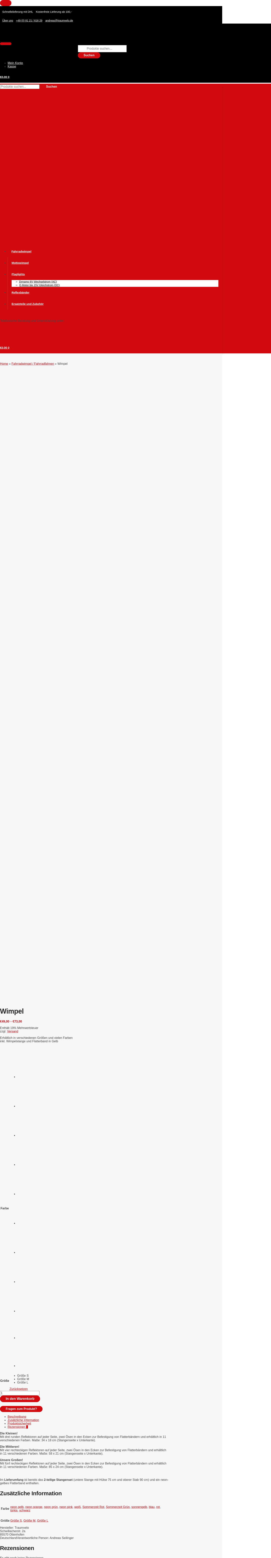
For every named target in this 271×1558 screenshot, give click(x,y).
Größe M (29, 914)
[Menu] (5, 43)
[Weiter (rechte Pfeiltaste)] (18, 1556)
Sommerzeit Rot (93, 900)
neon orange (33, 900)
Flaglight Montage (20, 1313)
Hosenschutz (16, 1466)
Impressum (6, 1509)
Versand (12, 425)
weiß (77, 900)
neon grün (51, 900)
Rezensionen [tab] (18, 820)
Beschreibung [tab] (17, 810)
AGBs (3, 1491)
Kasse (12, 66)
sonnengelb (139, 900)
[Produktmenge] (20, 787)
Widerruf (5, 1488)
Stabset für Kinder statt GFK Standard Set (36, 1228)
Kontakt (4, 1485)
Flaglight (13, 1462)
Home (4, 363)
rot (158, 900)
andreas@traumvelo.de (16, 337)
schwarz (24, 904)
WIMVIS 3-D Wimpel (21, 1042)
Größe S (16, 914)
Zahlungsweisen (9, 1503)
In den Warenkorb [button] (26, 1066)
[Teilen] (30, 1552)
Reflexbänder (17, 1472)
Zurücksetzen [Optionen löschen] (18, 782)
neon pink (66, 900)
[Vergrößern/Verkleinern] (5, 1552)
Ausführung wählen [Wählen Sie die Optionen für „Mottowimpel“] (27, 1167)
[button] (4, 77)
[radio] (31, 457)
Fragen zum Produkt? (21, 802)
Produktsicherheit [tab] (19, 817)
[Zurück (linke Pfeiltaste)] (5, 1556)
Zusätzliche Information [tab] (23, 813)
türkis (13, 904)
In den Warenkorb (20, 792)
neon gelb (17, 900)
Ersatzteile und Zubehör (24, 1455)
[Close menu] (5, 3)
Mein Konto (15, 63)
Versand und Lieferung (13, 1506)
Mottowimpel (16, 1143)
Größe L (42, 914)
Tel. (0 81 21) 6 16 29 (14, 330)
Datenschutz (7, 1512)
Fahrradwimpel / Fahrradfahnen (32, 363)
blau (151, 900)
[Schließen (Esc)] (42, 1552)
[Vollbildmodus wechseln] (18, 1552)
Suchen (89, 55)
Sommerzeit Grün (118, 900)
